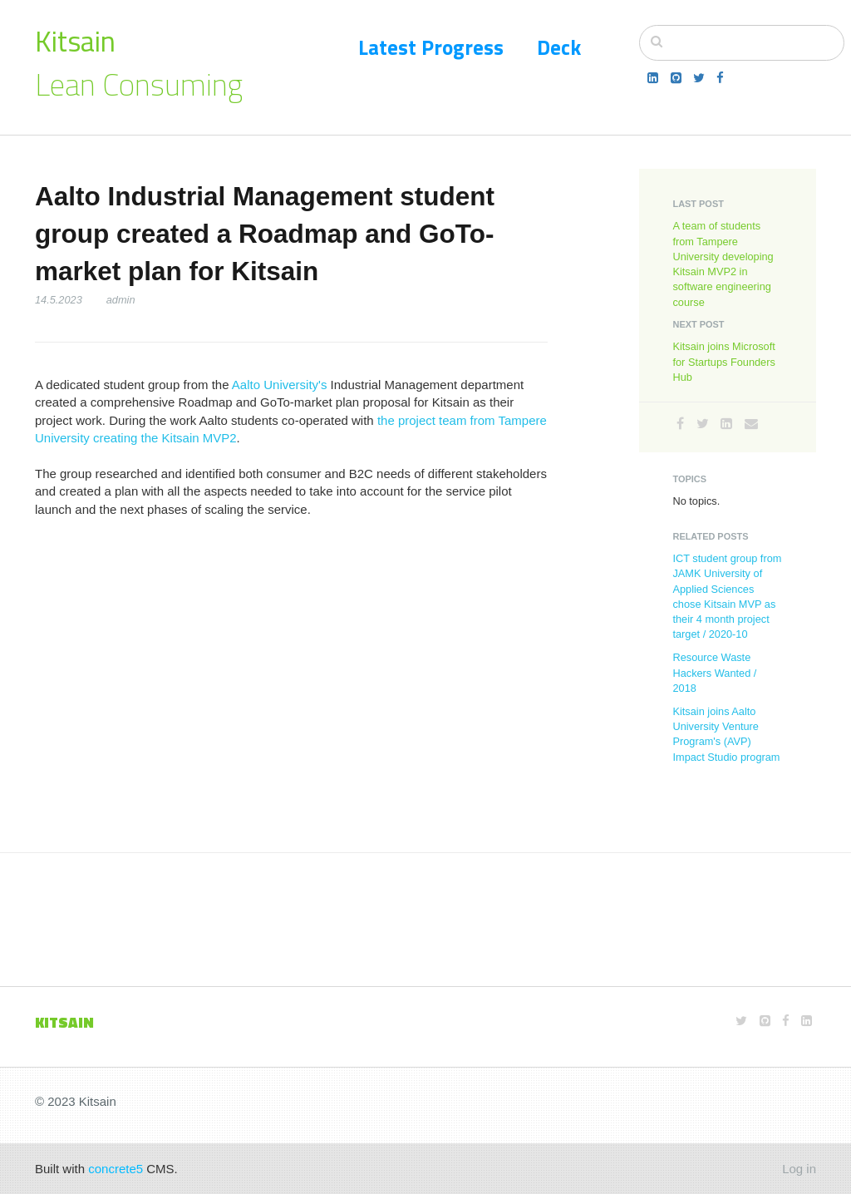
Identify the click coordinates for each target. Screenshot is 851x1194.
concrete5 (115, 1169)
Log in (799, 1169)
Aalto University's (279, 384)
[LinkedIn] (652, 78)
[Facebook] (720, 78)
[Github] (676, 78)
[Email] (751, 424)
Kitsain (75, 40)
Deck (559, 47)
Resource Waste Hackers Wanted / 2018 (714, 672)
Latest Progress (431, 47)
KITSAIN (64, 1022)
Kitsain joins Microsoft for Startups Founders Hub (723, 361)
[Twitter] (699, 78)
